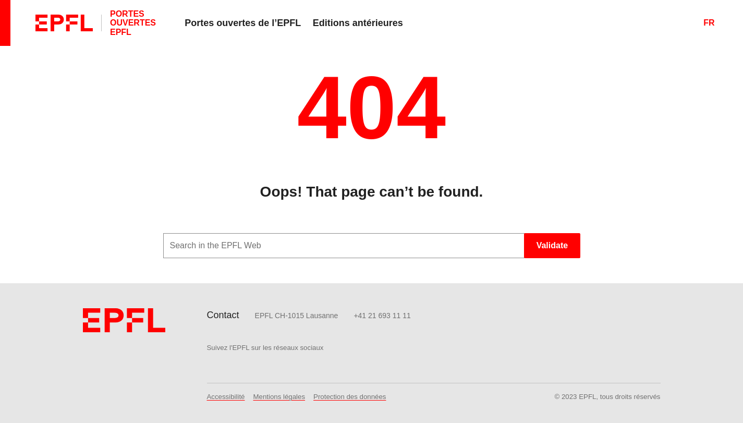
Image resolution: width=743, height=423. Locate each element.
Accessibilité (226, 397)
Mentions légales (279, 397)
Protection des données (349, 397)
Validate (552, 245)
